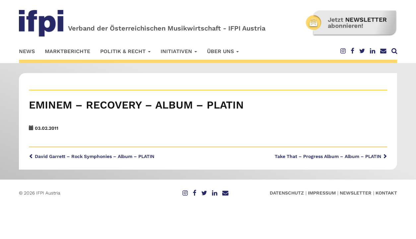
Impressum (322, 193)
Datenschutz (287, 193)
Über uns (223, 51)
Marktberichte (67, 51)
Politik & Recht (125, 51)
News (27, 51)
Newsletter (356, 193)
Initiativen (179, 51)
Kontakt (386, 193)
